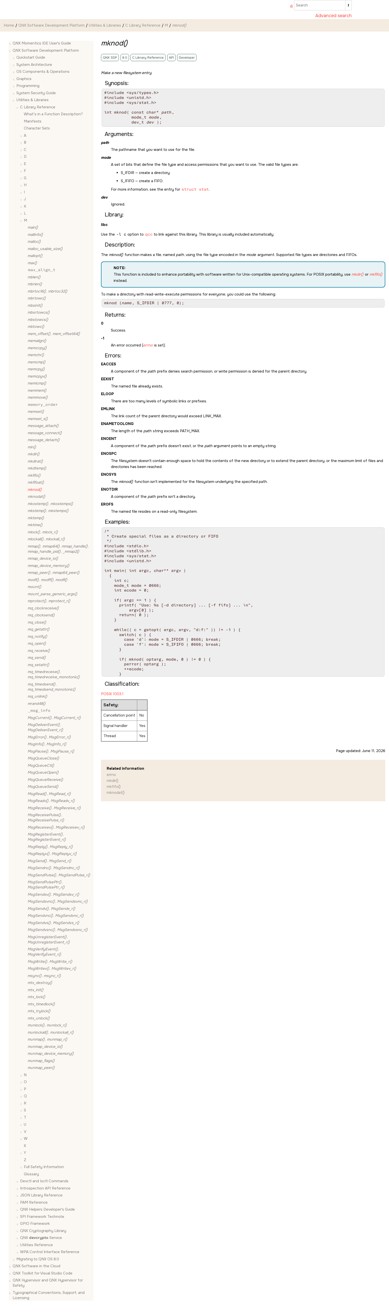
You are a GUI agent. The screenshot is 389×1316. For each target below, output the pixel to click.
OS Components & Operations (42, 71)
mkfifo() (114, 786)
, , (48, 579)
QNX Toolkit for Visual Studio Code (42, 1273)
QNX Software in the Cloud (36, 1266)
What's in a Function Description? (53, 114)
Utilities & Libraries (105, 25)
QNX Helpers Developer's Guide (47, 1209)
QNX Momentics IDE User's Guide (42, 43)
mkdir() (112, 780)
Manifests (32, 121)
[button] (11, 43)
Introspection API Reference (45, 1188)
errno (111, 774)
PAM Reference (34, 1202)
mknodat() (116, 792)
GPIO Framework (35, 1223)
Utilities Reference (36, 1244)
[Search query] (323, 5)
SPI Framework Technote (42, 1216)
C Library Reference (143, 25)
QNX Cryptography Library (43, 1230)
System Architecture (34, 64)
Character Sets (37, 128)
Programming (27, 85)
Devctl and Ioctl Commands (44, 1181)
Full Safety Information (44, 1166)
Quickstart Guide (30, 57)
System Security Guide (36, 92)
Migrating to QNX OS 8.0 (37, 1259)
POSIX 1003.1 (112, 693)
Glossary (31, 1174)
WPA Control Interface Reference (49, 1251)
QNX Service (41, 1237)
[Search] (348, 5)
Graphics (24, 78)
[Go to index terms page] (289, 6)
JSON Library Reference (41, 1195)
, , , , (58, 549)
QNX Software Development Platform (51, 25)
